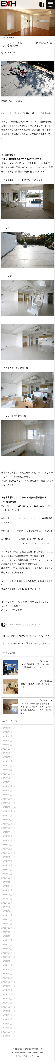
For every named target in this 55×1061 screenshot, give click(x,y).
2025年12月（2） (9, 736)
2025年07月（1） (9, 757)
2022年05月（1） (9, 907)
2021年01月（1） (9, 965)
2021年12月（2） (9, 928)
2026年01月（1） (9, 732)
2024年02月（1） (9, 828)
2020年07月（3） (9, 990)
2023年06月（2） (9, 857)
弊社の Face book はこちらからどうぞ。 (22, 624)
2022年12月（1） (9, 882)
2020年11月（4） (9, 973)
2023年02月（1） (9, 874)
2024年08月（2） (9, 803)
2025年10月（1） (9, 745)
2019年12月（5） (9, 1019)
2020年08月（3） (9, 986)
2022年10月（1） (9, 890)
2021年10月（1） (9, 936)
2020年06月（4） (9, 994)
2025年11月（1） (9, 740)
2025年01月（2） (9, 782)
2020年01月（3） (9, 1015)
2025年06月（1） (9, 761)
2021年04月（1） (9, 953)
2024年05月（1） (9, 815)
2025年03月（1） (9, 774)
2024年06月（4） (9, 811)
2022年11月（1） (9, 886)
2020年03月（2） (9, 1007)
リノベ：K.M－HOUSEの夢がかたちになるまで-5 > (26, 643)
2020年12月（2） (9, 969)
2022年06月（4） (9, 903)
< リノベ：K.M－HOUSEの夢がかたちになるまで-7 (25, 636)
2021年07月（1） (9, 944)
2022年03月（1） (9, 915)
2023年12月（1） (9, 836)
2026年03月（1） (9, 728)
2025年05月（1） (9, 765)
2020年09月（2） (9, 982)
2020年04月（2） (9, 1003)
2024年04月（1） (9, 819)
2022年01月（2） (9, 923)
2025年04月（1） (9, 769)
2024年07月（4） (9, 807)
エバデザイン (23, 518)
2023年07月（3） (9, 853)
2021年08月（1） (9, 940)
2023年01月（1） (9, 878)
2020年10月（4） (9, 978)
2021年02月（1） (9, 961)
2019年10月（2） (9, 1028)
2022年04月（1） (9, 911)
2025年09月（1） (9, 749)
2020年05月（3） (9, 998)
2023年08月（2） (9, 849)
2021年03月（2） (9, 957)
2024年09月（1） (9, 799)
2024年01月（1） (9, 832)
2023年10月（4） (9, 840)
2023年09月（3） (9, 844)
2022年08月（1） (9, 894)
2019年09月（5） (9, 1032)
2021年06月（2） (9, 948)
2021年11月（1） (9, 932)
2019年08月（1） (9, 1036)
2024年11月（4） (9, 790)
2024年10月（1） (9, 794)
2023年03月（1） (9, 869)
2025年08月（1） (9, 753)
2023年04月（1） (9, 865)
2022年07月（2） (9, 898)
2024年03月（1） (9, 824)
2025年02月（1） (9, 778)
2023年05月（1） (9, 861)
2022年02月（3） (9, 919)
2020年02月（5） (9, 1011)
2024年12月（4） (9, 786)
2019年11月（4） (9, 1023)
